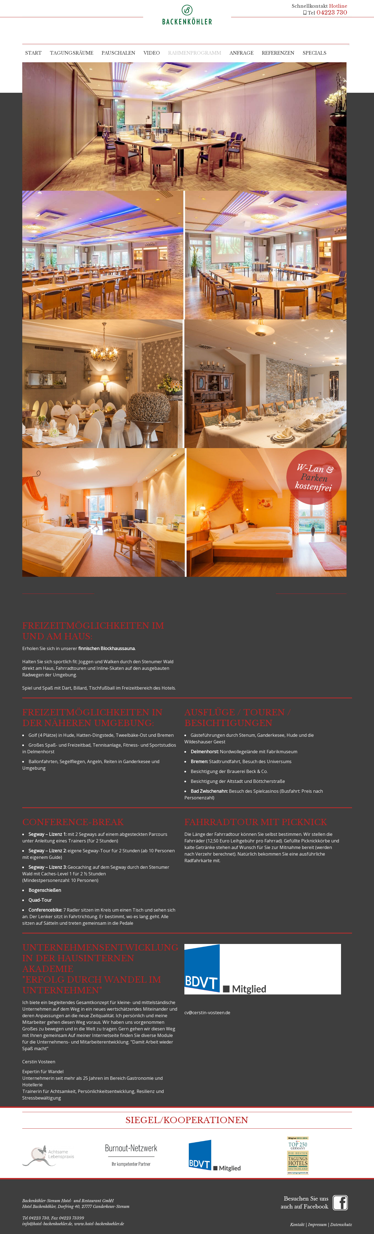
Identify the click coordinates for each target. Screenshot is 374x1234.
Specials (314, 53)
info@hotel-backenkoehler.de (47, 1223)
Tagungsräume (71, 53)
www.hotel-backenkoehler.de (99, 1223)
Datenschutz (341, 1224)
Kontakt (297, 1224)
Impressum (317, 1224)
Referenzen (278, 53)
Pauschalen (118, 53)
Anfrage (241, 53)
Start (33, 53)
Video (151, 53)
